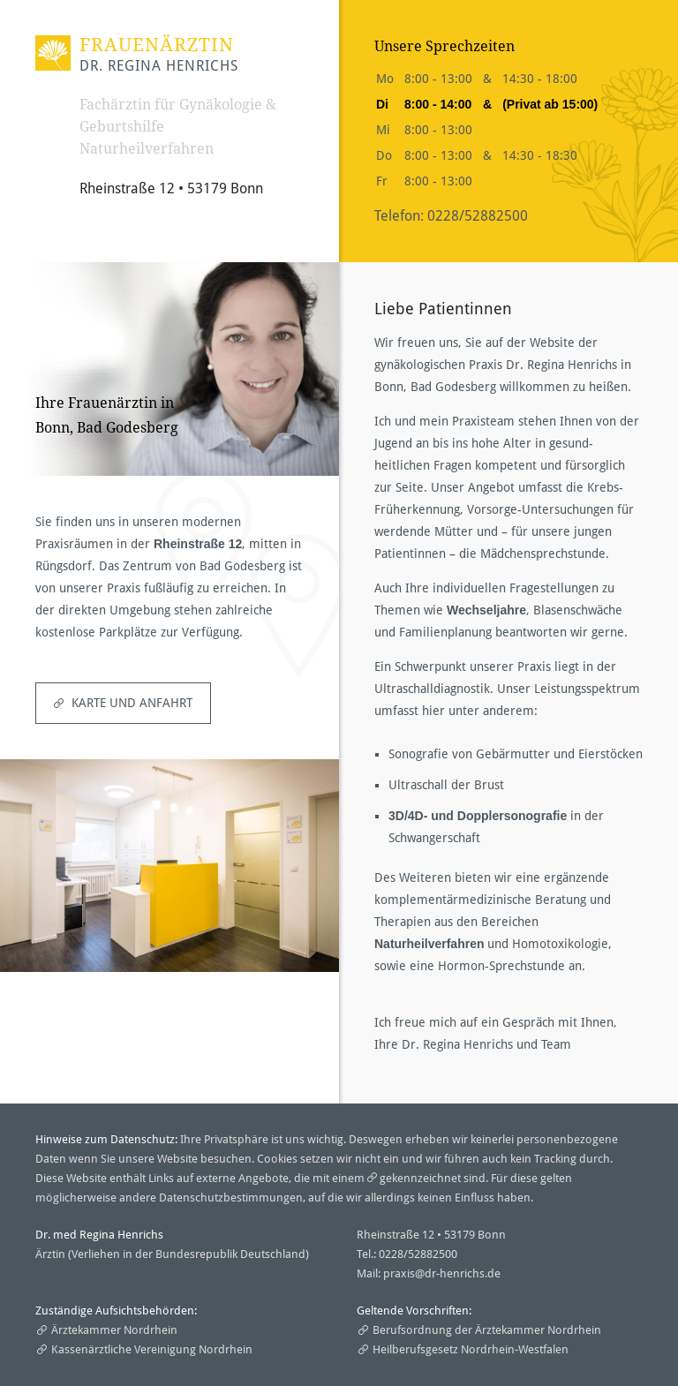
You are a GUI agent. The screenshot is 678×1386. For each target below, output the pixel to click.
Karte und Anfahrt (132, 703)
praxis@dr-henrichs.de (442, 1273)
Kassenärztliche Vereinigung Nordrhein (151, 1349)
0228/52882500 (477, 215)
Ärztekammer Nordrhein (114, 1330)
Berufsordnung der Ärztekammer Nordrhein (487, 1330)
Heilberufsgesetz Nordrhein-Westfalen (471, 1349)
